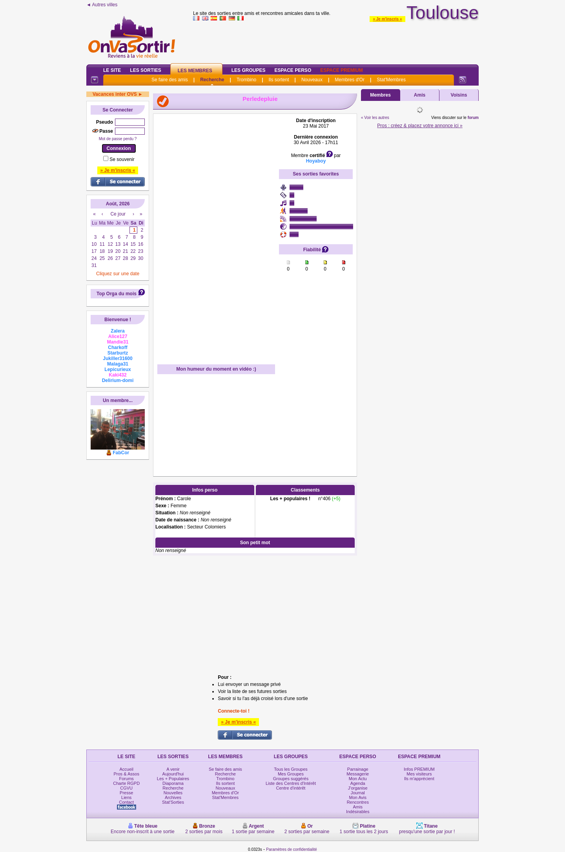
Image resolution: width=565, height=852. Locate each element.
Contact (126, 802)
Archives (173, 797)
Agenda (357, 783)
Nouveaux (312, 79)
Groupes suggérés (291, 778)
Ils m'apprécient (419, 778)
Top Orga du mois (117, 293)
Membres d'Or (350, 79)
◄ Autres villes (101, 4)
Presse (126, 792)
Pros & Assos (126, 774)
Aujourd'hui (173, 774)
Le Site (112, 70)
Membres (380, 95)
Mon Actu (358, 778)
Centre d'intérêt (291, 788)
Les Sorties (145, 70)
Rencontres (358, 802)
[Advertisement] (336, 41)
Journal (358, 792)
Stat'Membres (391, 79)
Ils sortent (278, 79)
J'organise (358, 788)
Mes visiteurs (419, 774)
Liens (126, 797)
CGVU (126, 788)
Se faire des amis (169, 79)
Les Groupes (248, 70)
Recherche (212, 79)
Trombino (246, 79)
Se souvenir (121, 159)
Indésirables (357, 811)
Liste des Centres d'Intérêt (291, 783)
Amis (419, 95)
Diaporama (173, 783)
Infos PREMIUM (419, 769)
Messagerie (357, 774)
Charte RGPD (126, 783)
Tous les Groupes (291, 769)
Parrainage (357, 769)
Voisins (459, 95)
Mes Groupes (291, 774)
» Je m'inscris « (387, 19)
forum (473, 117)
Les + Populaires (173, 778)
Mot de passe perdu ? (118, 139)
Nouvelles (173, 792)
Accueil (126, 769)
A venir (173, 769)
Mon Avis (357, 797)
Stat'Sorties (173, 802)
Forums (126, 778)
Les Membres (195, 70)
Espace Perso (292, 70)
